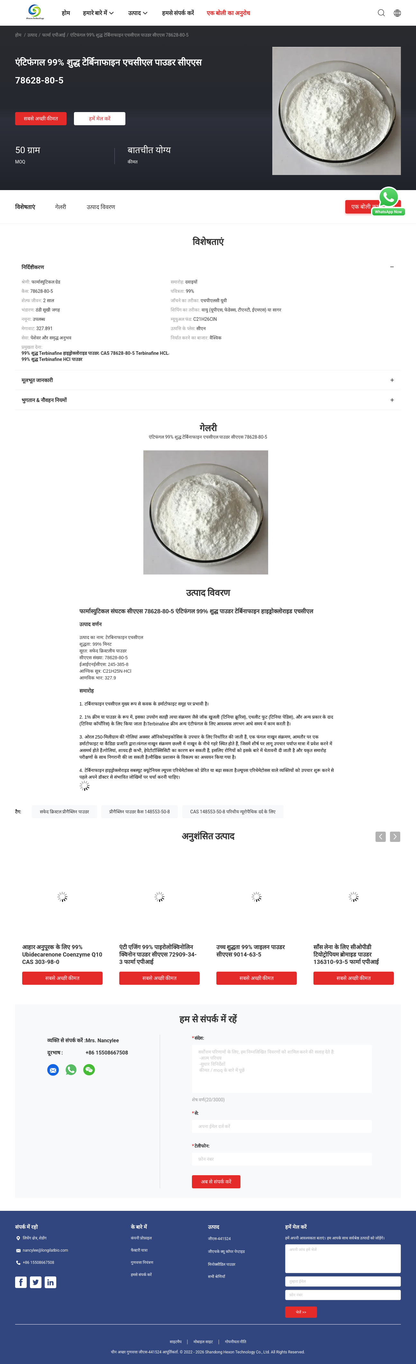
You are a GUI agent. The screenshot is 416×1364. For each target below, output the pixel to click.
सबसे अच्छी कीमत (41, 119)
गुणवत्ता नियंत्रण (142, 1262)
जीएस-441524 (219, 1239)
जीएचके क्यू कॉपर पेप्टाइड (226, 1251)
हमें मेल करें (100, 119)
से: (196, 1113)
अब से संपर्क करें (216, 1182)
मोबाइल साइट (203, 1342)
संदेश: (199, 1038)
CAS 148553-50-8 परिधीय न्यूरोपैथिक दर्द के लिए (233, 811)
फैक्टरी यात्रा (139, 1250)
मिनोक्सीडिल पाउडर (221, 1264)
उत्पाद (32, 35)
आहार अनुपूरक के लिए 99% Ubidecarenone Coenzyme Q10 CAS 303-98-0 (62, 954)
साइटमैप (176, 1342)
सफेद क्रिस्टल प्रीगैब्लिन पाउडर (64, 811)
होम (18, 35)
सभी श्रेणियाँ (216, 1276)
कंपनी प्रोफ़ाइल (141, 1238)
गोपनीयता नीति (236, 1342)
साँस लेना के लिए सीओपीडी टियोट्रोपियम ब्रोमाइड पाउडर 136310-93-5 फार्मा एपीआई (346, 954)
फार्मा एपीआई (53, 35)
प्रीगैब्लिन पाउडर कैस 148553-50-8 (139, 811)
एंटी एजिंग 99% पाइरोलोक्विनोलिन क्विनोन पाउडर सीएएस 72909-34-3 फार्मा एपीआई (158, 954)
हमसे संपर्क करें (141, 1274)
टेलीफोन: (202, 1146)
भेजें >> (301, 1312)
